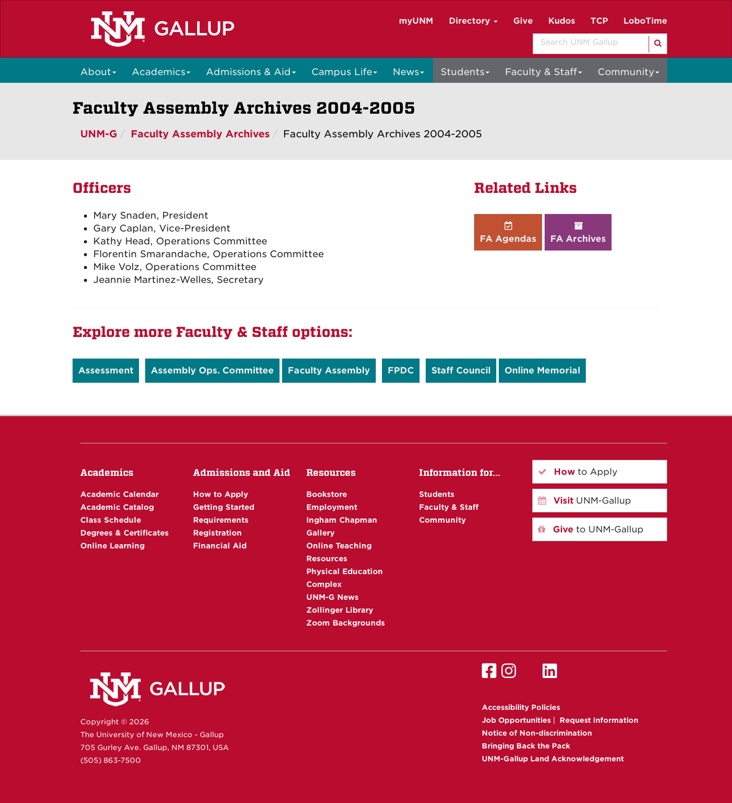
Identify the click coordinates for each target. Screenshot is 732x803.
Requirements (221, 519)
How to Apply (220, 494)
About (98, 71)
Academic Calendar (119, 494)
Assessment (105, 370)
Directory (473, 21)
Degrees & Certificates (124, 532)
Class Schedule (110, 519)
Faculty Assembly (329, 370)
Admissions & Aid (251, 71)
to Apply (578, 472)
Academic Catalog (117, 507)
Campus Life (344, 71)
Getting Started (223, 507)
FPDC (401, 370)
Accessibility (521, 707)
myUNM (416, 21)
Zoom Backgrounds (345, 622)
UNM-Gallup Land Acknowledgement (553, 759)
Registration (217, 532)
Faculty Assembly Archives (200, 134)
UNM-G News (332, 597)
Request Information (599, 720)
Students (465, 71)
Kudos (561, 21)
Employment (331, 507)
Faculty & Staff (543, 71)
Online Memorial (542, 370)
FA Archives (578, 232)
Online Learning (112, 545)
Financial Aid (220, 545)
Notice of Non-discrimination (537, 733)
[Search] (657, 44)
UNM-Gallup (584, 500)
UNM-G (98, 134)
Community (628, 71)
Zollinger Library (339, 609)
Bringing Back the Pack (526, 746)
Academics (161, 71)
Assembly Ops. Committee (212, 370)
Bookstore (326, 494)
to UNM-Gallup (590, 529)
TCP (599, 21)
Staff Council (461, 370)
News (408, 71)
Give (523, 21)
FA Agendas (508, 232)
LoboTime (645, 21)
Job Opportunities (516, 720)
